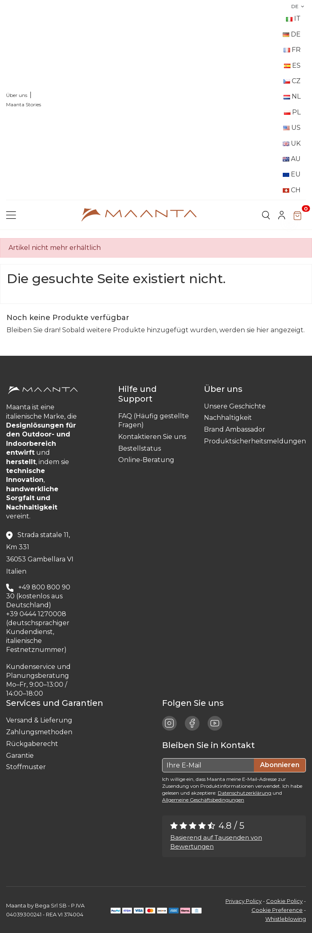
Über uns (16, 95)
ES (292, 65)
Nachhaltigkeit (228, 417)
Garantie (20, 755)
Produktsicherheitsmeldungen (255, 441)
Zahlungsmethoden (39, 732)
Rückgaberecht (32, 744)
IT (293, 18)
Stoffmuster (26, 767)
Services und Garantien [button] (56, 703)
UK (292, 143)
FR (292, 50)
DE (298, 6)
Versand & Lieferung (39, 720)
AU (292, 159)
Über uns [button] (225, 389)
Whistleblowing (285, 919)
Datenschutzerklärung (244, 793)
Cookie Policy (284, 901)
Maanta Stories (23, 104)
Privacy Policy (243, 901)
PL (292, 112)
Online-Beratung (146, 460)
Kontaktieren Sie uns (152, 437)
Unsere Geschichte (235, 406)
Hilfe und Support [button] (137, 394)
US (292, 127)
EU (292, 174)
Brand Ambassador (234, 429)
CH (292, 190)
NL (292, 96)
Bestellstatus (139, 448)
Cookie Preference (277, 910)
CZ (292, 81)
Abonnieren (279, 765)
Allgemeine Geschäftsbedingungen (203, 800)
